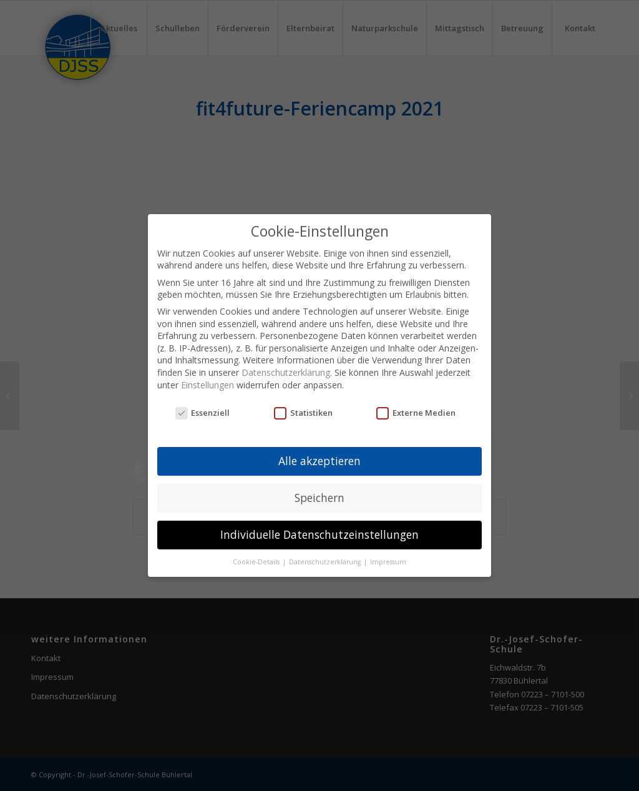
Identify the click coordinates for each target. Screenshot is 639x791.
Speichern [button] (319, 497)
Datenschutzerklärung (285, 372)
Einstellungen (207, 385)
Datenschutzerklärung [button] (326, 562)
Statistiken (303, 412)
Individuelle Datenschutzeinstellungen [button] (319, 534)
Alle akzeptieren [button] (319, 460)
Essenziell (202, 412)
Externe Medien (416, 412)
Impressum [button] (388, 562)
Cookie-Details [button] (257, 562)
